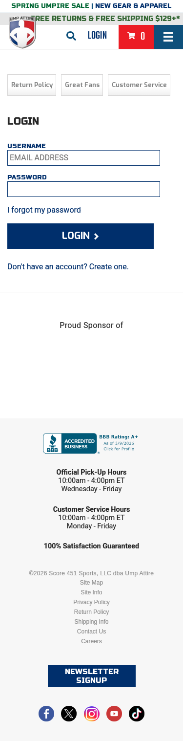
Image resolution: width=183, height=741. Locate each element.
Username (26, 146)
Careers (91, 641)
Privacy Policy (91, 602)
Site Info (91, 592)
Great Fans (82, 85)
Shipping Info (91, 621)
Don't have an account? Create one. (68, 266)
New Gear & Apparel (133, 6)
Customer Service (139, 85)
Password (27, 177)
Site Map (91, 582)
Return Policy (32, 85)
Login (97, 35)
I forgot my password (44, 210)
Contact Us (91, 631)
